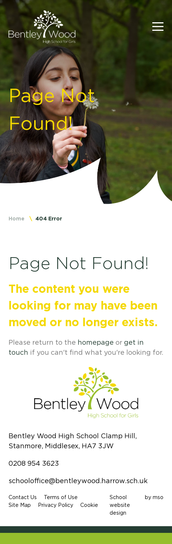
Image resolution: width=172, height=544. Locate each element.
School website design (120, 505)
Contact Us (23, 497)
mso (158, 497)
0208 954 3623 (34, 463)
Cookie (89, 505)
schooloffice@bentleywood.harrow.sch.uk (78, 481)
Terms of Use (61, 497)
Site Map (20, 505)
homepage (96, 342)
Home (17, 218)
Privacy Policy (55, 505)
